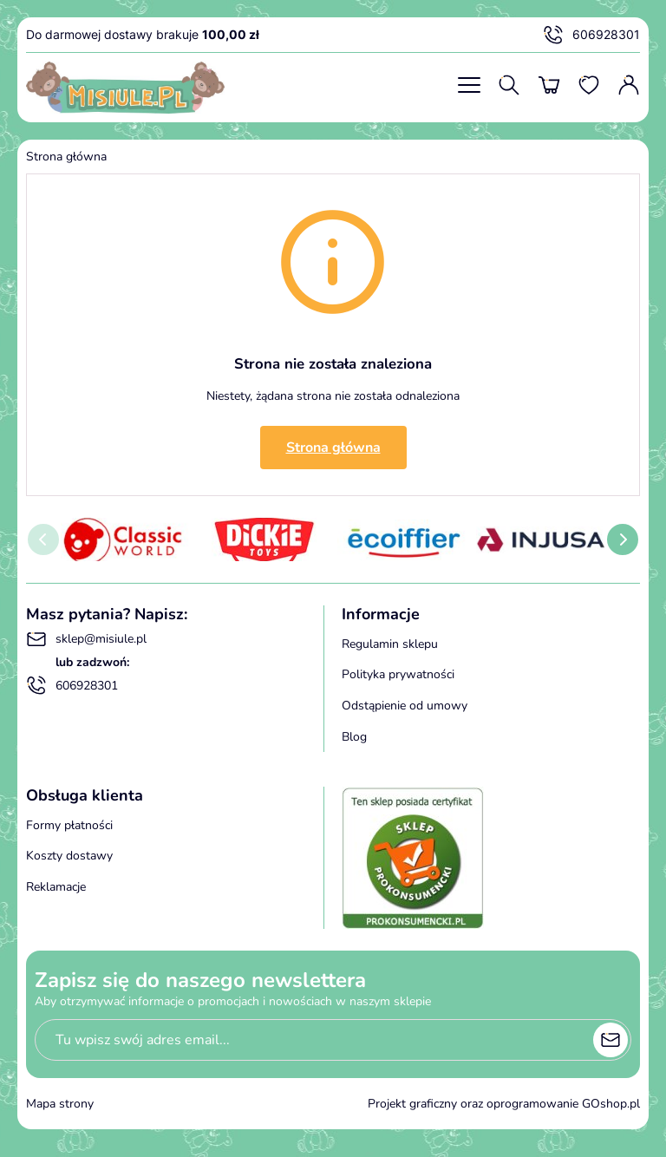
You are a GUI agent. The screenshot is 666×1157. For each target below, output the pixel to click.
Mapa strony (60, 1103)
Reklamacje (56, 887)
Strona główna (66, 156)
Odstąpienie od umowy (404, 705)
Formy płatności (69, 825)
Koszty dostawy (69, 855)
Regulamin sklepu (390, 644)
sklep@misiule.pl (86, 639)
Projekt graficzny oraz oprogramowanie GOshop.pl (504, 1103)
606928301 (591, 34)
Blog (354, 737)
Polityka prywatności (398, 674)
